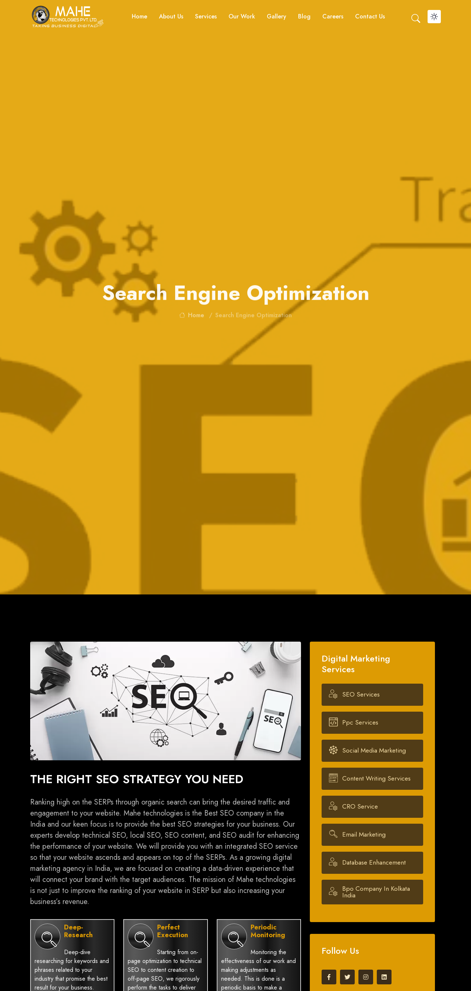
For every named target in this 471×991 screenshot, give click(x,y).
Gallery (276, 16)
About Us (171, 16)
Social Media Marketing (374, 750)
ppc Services (360, 722)
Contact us (370, 16)
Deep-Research (78, 931)
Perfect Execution (172, 931)
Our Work (242, 16)
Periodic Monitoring (268, 931)
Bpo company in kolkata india (379, 892)
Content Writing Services (376, 778)
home (191, 319)
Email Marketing (364, 834)
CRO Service (360, 806)
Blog (304, 16)
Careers (332, 16)
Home (139, 16)
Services (206, 16)
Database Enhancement (374, 862)
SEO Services (361, 694)
